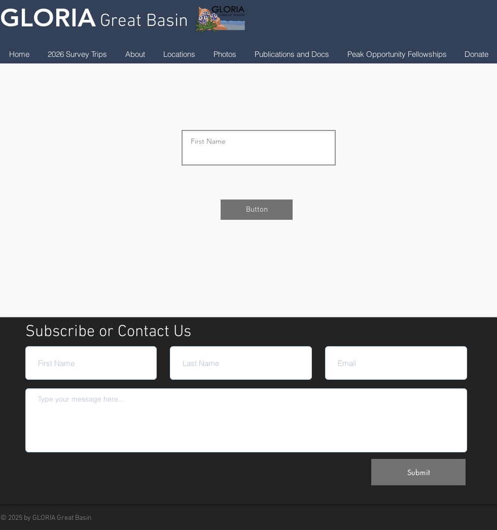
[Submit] (418, 472)
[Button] (257, 210)
